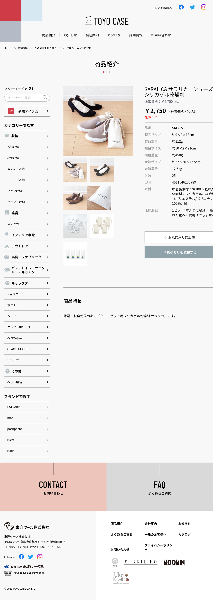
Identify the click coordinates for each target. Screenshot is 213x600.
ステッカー (14, 224)
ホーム (8, 48)
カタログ (114, 35)
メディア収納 (16, 169)
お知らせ (70, 35)
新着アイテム (23, 111)
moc (10, 418)
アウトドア (19, 245)
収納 (14, 135)
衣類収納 (13, 147)
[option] (98, 121)
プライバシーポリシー (159, 547)
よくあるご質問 (122, 534)
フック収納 (14, 191)
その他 (16, 371)
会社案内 (92, 35)
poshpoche (14, 429)
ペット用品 (14, 382)
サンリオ (13, 360)
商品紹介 (48, 35)
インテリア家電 (23, 234)
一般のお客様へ (155, 534)
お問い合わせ (161, 35)
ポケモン (13, 305)
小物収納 (13, 158)
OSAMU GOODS (17, 349)
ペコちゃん (14, 338)
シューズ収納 (16, 180)
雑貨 (14, 212)
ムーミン (13, 316)
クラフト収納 (16, 202)
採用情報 (135, 35)
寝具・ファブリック (26, 256)
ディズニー (14, 294)
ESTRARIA (13, 407)
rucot (10, 440)
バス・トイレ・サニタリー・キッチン (28, 269)
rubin (11, 451)
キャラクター (21, 282)
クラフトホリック (19, 327)
